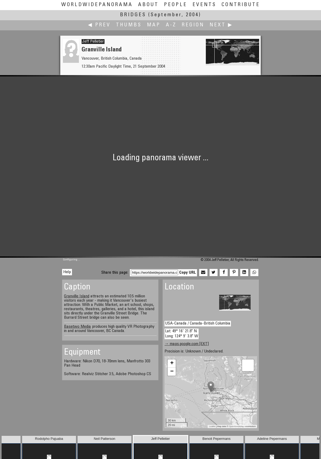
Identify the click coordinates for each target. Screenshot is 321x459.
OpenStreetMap (236, 426)
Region (193, 25)
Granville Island (76, 296)
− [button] (172, 372)
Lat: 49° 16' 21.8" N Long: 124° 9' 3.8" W (181, 333)
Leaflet (212, 426)
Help (67, 272)
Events (204, 4)
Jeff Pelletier (93, 41)
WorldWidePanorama (97, 4)
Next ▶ (221, 25)
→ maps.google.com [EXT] (186, 344)
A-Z (171, 25)
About (148, 4)
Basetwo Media (77, 327)
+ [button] (172, 363)
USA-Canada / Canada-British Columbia (197, 323)
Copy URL (187, 273)
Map (153, 25)
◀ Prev (99, 25)
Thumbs (129, 25)
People (175, 4)
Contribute (241, 4)
